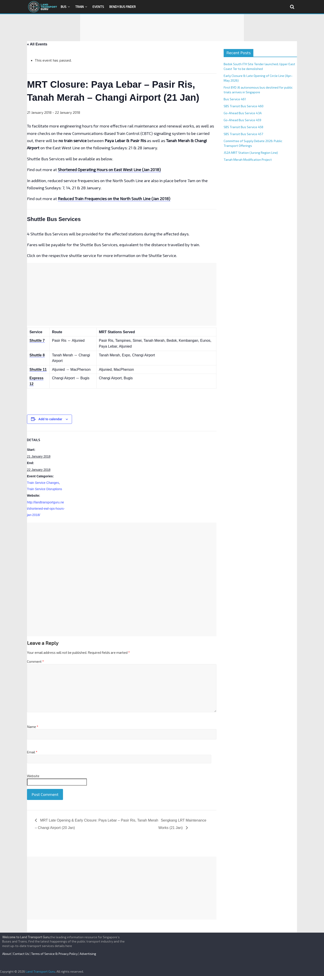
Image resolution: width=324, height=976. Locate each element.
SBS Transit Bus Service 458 (243, 127)
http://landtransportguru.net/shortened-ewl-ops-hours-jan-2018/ (46, 508)
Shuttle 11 (38, 369)
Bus (63, 7)
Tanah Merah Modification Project (248, 159)
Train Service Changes (43, 483)
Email (32, 752)
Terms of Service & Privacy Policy (54, 954)
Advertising (88, 954)
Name (32, 727)
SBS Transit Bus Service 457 (243, 134)
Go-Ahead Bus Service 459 (242, 120)
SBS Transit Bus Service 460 (243, 106)
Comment (35, 661)
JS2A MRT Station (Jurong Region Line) (251, 152)
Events (98, 7)
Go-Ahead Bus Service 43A (243, 113)
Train (79, 7)
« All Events (37, 44)
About (6, 954)
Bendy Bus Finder (122, 7)
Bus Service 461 (235, 99)
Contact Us (21, 954)
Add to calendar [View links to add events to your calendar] (50, 419)
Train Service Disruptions (44, 489)
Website (33, 776)
